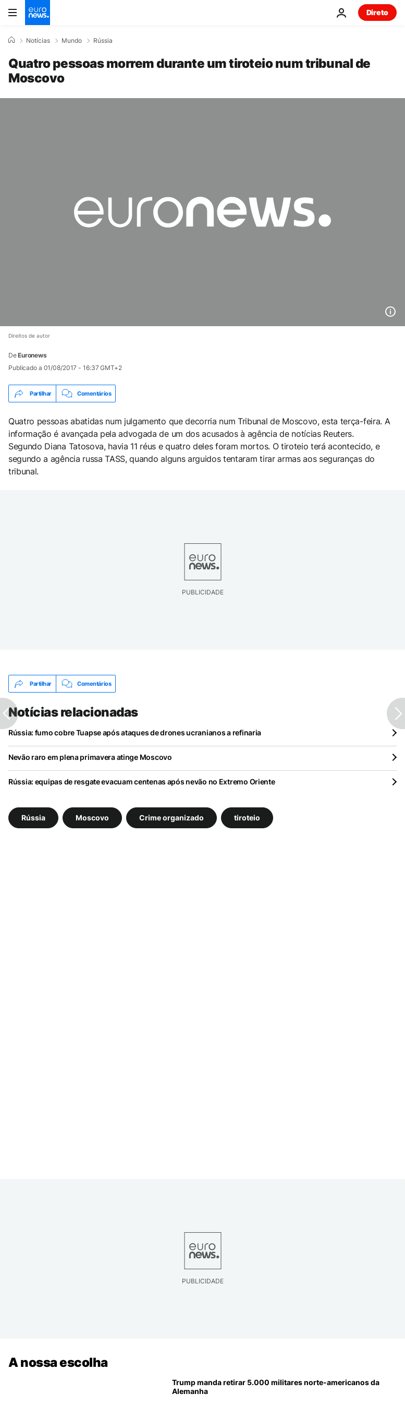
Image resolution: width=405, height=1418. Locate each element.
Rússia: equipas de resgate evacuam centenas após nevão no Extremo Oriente (141, 781)
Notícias (38, 41)
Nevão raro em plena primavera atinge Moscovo (90, 757)
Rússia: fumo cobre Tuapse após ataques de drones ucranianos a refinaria (134, 732)
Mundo (72, 41)
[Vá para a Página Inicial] (37, 12)
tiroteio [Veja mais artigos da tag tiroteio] (247, 817)
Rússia (103, 41)
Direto (377, 12)
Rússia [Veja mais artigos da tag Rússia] (33, 817)
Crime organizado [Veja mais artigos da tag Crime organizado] (171, 817)
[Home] (11, 40)
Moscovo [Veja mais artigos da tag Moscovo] (92, 817)
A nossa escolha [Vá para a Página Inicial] (58, 1362)
